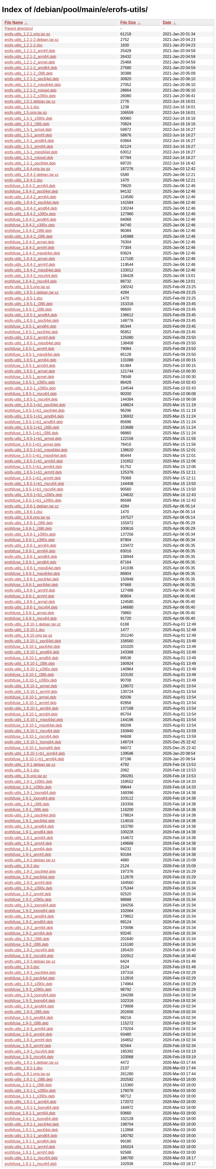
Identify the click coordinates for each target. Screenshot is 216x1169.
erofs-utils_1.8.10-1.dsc (25, 630)
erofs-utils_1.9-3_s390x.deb (28, 984)
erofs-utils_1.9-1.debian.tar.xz (30, 765)
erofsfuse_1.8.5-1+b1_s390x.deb (33, 500)
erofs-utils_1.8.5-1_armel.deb (30, 371)
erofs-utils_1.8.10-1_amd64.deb (32, 652)
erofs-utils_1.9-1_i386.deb (27, 804)
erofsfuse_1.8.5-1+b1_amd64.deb (34, 422)
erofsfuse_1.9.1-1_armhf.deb (29, 1152)
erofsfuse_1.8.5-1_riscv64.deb (31, 394)
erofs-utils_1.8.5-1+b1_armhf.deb (33, 472)
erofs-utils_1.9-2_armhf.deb (28, 883)
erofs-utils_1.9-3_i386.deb (27, 1012)
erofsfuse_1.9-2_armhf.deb (28, 894)
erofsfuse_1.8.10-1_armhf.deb (30, 703)
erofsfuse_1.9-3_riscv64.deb (29, 1057)
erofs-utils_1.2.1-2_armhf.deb (30, 51)
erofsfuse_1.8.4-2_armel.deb (29, 242)
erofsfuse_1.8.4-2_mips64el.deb (32, 253)
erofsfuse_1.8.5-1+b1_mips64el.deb (36, 455)
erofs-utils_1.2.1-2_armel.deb (30, 62)
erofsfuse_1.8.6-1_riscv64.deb (31, 618)
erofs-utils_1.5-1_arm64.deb (29, 146)
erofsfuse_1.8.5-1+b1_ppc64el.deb (35, 410)
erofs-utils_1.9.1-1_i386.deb (28, 1079)
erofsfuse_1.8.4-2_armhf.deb (29, 248)
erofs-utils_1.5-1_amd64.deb (29, 141)
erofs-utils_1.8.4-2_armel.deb (30, 259)
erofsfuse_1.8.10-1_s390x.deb (31, 680)
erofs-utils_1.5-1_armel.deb (28, 129)
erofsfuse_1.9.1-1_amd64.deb (30, 1141)
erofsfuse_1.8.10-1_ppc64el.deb (32, 646)
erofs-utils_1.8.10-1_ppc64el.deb (33, 641)
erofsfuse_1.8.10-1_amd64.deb (31, 658)
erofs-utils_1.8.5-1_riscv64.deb (31, 399)
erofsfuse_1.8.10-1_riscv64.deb (32, 736)
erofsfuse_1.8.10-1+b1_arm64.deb (34, 759)
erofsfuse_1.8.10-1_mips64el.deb (33, 725)
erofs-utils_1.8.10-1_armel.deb (31, 686)
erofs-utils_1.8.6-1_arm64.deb (30, 545)
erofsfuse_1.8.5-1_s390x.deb (30, 382)
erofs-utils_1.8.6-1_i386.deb (28, 523)
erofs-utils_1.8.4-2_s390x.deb (30, 214)
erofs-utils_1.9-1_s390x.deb (28, 781)
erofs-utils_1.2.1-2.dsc (24, 45)
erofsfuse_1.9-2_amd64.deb (29, 922)
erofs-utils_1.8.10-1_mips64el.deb (34, 720)
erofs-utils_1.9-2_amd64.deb (29, 916)
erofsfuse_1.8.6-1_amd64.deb (30, 562)
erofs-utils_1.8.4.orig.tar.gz (27, 169)
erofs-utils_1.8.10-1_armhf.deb (31, 692)
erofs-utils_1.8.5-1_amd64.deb (31, 315)
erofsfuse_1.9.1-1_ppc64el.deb (31, 1130)
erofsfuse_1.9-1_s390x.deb (28, 787)
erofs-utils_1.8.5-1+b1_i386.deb (32, 427)
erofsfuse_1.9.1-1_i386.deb (28, 1085)
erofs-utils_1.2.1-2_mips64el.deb (33, 85)
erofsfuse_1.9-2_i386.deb (26, 944)
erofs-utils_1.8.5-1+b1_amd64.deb (34, 416)
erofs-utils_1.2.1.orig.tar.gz (27, 34)
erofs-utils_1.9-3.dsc (22, 967)
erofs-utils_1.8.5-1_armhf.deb (30, 337)
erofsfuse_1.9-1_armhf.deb (28, 854)
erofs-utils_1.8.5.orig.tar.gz (27, 287)
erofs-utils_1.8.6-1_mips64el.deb (33, 568)
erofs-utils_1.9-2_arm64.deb (29, 928)
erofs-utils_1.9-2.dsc (22, 866)
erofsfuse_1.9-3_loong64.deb (30, 1001)
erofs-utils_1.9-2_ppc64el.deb (30, 871)
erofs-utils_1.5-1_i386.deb (27, 124)
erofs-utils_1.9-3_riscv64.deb (29, 1051)
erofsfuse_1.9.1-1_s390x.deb (30, 1096)
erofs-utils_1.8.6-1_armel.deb (30, 602)
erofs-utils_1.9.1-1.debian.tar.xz (32, 1062)
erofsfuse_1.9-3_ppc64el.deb (30, 978)
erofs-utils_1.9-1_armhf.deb (28, 843)
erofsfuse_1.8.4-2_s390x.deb (30, 225)
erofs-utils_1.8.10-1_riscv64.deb (32, 731)
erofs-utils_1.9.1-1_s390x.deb (30, 1091)
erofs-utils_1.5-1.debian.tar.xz (30, 101)
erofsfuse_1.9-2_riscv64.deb (29, 956)
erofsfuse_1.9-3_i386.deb (26, 1023)
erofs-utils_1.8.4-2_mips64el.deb (33, 270)
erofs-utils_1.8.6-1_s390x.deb (30, 534)
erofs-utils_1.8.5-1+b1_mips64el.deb (36, 450)
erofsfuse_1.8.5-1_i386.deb (28, 309)
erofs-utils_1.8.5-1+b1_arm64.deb (34, 461)
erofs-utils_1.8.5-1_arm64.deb (30, 360)
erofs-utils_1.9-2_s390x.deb (28, 888)
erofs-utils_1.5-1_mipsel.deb (29, 158)
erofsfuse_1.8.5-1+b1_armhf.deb (33, 478)
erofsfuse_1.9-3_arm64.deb (28, 1034)
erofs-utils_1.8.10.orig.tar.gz (28, 635)
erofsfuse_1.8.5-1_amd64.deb (30, 326)
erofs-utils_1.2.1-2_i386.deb (28, 73)
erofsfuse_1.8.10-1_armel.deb (30, 697)
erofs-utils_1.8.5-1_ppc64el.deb (32, 320)
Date (167, 22)
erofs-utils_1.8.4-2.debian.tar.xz (32, 175)
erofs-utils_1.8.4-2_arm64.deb (30, 197)
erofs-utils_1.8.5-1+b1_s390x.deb (33, 495)
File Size (128, 22)
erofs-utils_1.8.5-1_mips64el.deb (33, 343)
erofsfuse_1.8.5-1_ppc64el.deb (31, 332)
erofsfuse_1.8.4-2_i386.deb (28, 231)
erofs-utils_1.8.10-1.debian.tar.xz (33, 624)
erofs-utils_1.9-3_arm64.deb (29, 1029)
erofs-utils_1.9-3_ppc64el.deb (30, 972)
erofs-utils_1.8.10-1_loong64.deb (33, 742)
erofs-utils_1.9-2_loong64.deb (30, 905)
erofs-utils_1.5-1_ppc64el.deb (30, 163)
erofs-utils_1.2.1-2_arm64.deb (30, 57)
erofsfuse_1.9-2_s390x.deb (28, 900)
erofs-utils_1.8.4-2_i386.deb (28, 236)
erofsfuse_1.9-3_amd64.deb (29, 1018)
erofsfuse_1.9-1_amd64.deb (29, 832)
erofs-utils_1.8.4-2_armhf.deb (30, 264)
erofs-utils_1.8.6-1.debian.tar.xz (32, 506)
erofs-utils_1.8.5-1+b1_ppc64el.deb (35, 405)
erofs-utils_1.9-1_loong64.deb (30, 793)
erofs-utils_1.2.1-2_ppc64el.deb (32, 79)
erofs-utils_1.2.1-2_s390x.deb (30, 96)
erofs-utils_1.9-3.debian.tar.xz (30, 961)
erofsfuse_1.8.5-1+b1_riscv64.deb (34, 489)
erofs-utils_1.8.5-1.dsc (24, 298)
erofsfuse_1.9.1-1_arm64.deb (30, 1113)
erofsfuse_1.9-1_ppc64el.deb (30, 821)
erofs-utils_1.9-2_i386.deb (27, 939)
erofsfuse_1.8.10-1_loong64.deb (32, 748)
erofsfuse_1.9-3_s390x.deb (28, 989)
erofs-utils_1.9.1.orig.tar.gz (27, 1074)
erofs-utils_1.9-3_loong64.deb (30, 995)
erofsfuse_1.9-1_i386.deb (26, 810)
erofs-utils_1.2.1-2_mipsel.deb (30, 90)
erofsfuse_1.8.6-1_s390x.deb (30, 540)
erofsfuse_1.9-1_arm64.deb (28, 849)
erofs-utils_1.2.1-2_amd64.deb (31, 68)
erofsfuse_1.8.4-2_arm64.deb (30, 186)
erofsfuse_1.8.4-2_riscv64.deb (31, 281)
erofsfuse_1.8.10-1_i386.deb (29, 675)
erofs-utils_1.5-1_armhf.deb (28, 135)
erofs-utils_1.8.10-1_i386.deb (30, 663)
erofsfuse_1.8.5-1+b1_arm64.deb (33, 467)
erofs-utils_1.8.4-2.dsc (24, 180)
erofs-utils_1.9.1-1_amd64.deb (31, 1136)
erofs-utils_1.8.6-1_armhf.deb (30, 590)
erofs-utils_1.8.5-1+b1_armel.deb (33, 439)
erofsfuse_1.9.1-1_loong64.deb (31, 1119)
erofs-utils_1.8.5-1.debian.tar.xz (32, 292)
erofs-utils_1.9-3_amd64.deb (29, 1006)
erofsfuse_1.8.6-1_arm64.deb (30, 551)
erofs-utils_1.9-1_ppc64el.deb (30, 815)
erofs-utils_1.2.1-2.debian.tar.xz (32, 40)
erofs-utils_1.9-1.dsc (22, 770)
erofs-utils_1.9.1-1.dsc (24, 1068)
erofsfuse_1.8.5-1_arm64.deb (30, 366)
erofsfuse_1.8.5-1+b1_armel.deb (33, 444)
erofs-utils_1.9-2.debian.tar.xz (30, 860)
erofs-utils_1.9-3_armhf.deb (28, 1040)
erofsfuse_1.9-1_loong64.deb (30, 798)
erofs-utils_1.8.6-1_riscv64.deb (31, 607)
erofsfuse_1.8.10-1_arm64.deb (31, 714)
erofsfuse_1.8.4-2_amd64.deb (30, 219)
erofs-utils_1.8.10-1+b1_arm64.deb (35, 753)
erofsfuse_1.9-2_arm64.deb (28, 933)
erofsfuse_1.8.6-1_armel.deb (29, 613)
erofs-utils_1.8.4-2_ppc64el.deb (32, 202)
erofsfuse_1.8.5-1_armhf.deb (29, 349)
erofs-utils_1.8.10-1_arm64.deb (31, 708)
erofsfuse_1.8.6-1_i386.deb (28, 528)
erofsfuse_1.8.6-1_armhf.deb (29, 596)
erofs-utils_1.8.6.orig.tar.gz (27, 517)
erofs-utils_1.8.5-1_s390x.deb (30, 388)
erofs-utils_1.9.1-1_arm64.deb (30, 1102)
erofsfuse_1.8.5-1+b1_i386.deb (31, 433)
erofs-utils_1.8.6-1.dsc (24, 512)
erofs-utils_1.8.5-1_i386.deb (28, 304)
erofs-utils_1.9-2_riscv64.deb (29, 950)
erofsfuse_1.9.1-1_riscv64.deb (31, 1164)
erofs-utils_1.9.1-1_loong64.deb (32, 1107)
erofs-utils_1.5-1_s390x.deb (28, 118)
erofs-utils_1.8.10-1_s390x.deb (31, 669)
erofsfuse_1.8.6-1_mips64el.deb (32, 574)
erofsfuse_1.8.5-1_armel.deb (29, 377)
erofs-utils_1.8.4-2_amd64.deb (31, 208)
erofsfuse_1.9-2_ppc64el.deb (30, 877)
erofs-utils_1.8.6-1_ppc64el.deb (32, 579)
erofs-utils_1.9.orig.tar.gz (26, 776)
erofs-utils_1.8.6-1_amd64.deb (31, 557)
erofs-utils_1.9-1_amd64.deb (29, 826)
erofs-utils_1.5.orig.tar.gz (26, 113)
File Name (14, 22)
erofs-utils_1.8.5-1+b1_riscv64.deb (34, 484)
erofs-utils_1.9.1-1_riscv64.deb (31, 1158)
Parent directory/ (19, 28)
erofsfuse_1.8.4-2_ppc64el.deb (31, 191)
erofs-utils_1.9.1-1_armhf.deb (30, 1147)
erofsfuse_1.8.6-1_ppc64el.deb (31, 585)
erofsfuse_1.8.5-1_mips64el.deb (32, 354)
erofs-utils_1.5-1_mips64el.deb (31, 152)
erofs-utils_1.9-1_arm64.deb (29, 838)
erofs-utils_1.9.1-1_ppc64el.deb (32, 1124)
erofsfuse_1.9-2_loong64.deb (30, 911)
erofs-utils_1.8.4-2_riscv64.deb (31, 276)
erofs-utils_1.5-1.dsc (22, 107)
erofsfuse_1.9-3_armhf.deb (28, 1046)
